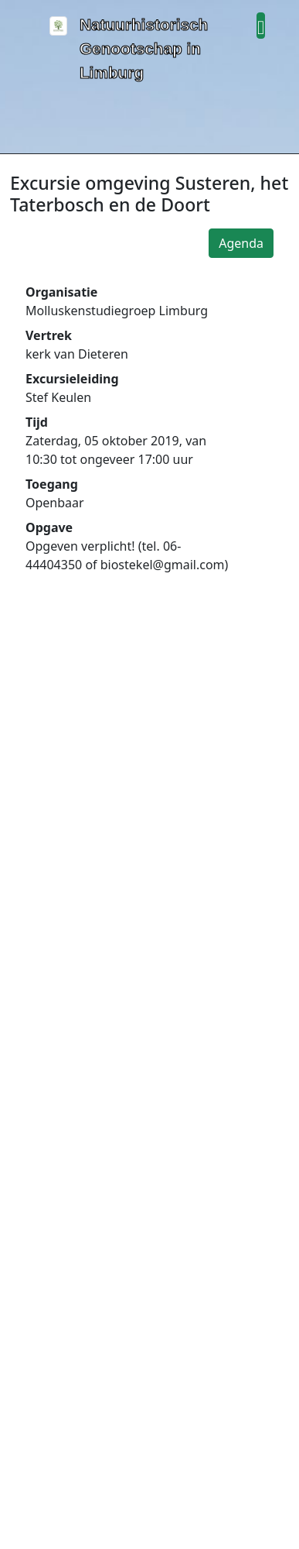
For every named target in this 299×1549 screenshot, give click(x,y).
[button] (261, 25)
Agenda (241, 243)
